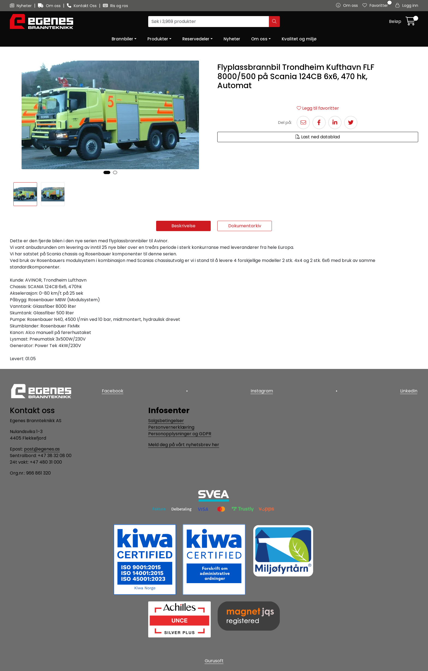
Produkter (157, 39)
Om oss (50, 5)
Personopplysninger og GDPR (179, 434)
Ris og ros (115, 5)
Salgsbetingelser (166, 420)
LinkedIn (409, 390)
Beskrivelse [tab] (183, 226)
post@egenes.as (42, 449)
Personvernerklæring (171, 427)
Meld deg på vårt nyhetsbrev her (183, 445)
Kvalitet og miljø (299, 39)
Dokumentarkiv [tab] (244, 226)
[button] (106, 172)
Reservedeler (195, 39)
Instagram (262, 390)
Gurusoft (214, 661)
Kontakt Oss (82, 5)
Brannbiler (122, 39)
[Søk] (208, 21)
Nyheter (21, 5)
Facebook (111, 390)
